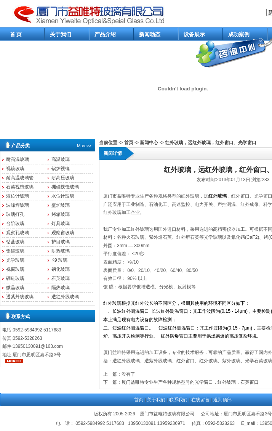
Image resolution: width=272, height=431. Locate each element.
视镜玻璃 (15, 168)
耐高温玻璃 (17, 159)
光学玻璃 (15, 260)
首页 (128, 142)
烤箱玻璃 (60, 214)
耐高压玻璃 (62, 177)
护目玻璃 (60, 241)
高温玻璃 (60, 159)
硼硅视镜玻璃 (65, 187)
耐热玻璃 (60, 251)
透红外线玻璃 (65, 296)
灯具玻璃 (60, 223)
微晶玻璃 (15, 287)
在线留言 (200, 399)
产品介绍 (105, 34)
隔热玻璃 (60, 287)
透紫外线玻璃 (20, 296)
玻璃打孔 (15, 214)
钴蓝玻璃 (15, 241)
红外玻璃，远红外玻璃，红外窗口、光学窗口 (210, 142)
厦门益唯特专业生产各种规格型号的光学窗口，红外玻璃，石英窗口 (190, 382)
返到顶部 (222, 399)
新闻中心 (149, 142)
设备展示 (194, 34)
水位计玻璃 (62, 196)
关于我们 (60, 34)
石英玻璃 (60, 278)
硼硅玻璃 (15, 278)
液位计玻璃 (17, 196)
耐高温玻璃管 (20, 177)
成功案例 (239, 34)
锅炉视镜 (60, 168)
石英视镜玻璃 (20, 187)
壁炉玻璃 (60, 205)
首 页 (16, 34)
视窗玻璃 (15, 269)
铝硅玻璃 (15, 251)
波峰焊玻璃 (17, 205)
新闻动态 (149, 34)
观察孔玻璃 (17, 232)
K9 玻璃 (59, 260)
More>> (84, 145)
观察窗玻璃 (62, 232)
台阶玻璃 (15, 223)
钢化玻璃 (60, 269)
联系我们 (178, 399)
